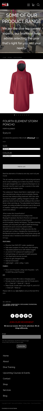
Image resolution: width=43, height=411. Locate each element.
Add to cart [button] (21, 166)
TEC (13, 305)
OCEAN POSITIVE (15, 304)
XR (11, 305)
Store (4, 57)
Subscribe (21, 346)
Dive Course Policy (36, 403)
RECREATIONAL (33, 304)
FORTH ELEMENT (18, 57)
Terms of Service (16, 342)
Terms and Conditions (16, 403)
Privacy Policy (5, 342)
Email (4, 334)
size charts (19, 291)
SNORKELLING (6, 305)
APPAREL (10, 57)
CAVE (16, 305)
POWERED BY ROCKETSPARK (9, 408)
